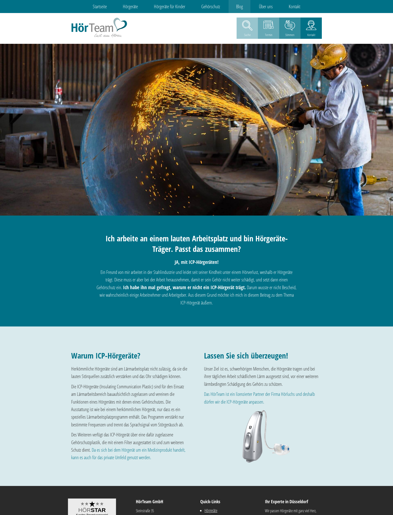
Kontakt (294, 6)
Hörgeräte (130, 6)
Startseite (100, 6)
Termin (268, 35)
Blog (239, 6)
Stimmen (289, 35)
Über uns (266, 6)
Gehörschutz (210, 6)
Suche (247, 35)
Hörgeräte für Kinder (169, 6)
